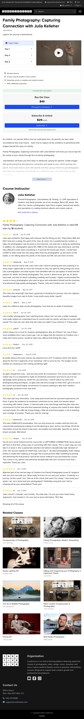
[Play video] (58, 52)
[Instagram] (40, 678)
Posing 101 (7, 636)
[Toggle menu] (80, 11)
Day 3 (7, 61)
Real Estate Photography (54, 636)
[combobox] (55, 11)
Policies (42, 716)
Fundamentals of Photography (15, 540)
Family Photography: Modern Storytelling (61, 540)
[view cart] (78, 2)
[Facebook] (34, 678)
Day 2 (7, 55)
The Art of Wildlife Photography (16, 603)
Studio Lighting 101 (11, 570)
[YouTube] (29, 678)
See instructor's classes (28, 212)
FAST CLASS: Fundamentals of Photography (57, 605)
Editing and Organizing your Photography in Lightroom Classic (62, 572)
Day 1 (7, 48)
